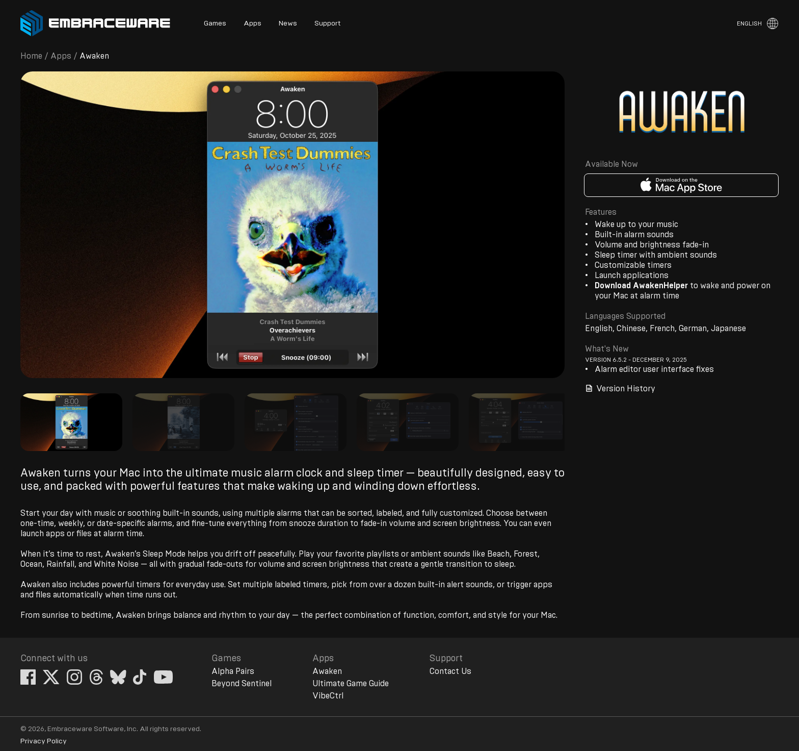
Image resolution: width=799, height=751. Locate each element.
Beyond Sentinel (241, 684)
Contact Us (450, 671)
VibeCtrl (327, 696)
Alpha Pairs (232, 671)
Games (215, 23)
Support (327, 23)
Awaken (327, 671)
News (288, 23)
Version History (620, 388)
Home (31, 56)
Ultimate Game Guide (350, 684)
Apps (252, 23)
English (749, 23)
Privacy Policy (43, 741)
